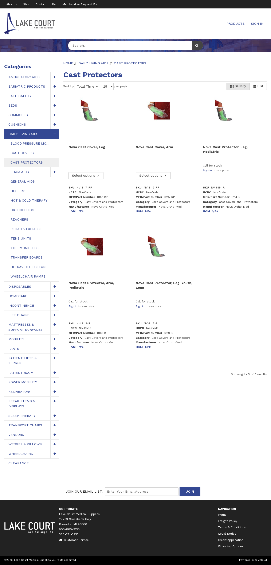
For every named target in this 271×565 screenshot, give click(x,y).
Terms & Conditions (232, 527)
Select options (86, 175)
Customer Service (74, 540)
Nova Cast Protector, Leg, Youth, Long (164, 285)
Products (236, 24)
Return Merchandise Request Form (76, 4)
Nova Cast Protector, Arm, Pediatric (91, 285)
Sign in (207, 170)
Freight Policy (227, 521)
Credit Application (230, 540)
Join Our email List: (84, 491)
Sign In (257, 24)
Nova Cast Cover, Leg (86, 147)
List (258, 86)
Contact (41, 4)
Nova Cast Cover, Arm (154, 147)
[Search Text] (135, 45)
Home (222, 514)
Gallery (238, 86)
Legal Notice (227, 533)
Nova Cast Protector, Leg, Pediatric (225, 149)
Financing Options (230, 546)
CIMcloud (261, 559)
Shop (26, 4)
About (10, 4)
